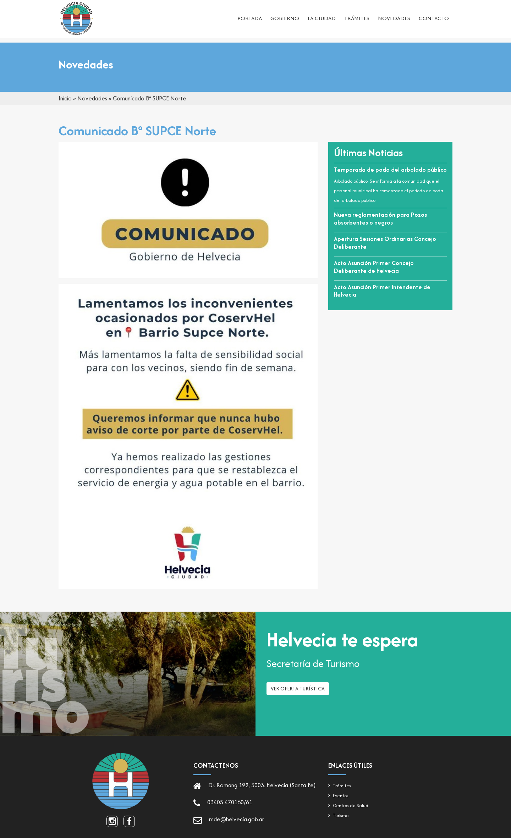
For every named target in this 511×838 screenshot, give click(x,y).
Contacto (434, 20)
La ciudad (322, 20)
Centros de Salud (350, 805)
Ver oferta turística (298, 691)
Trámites (356, 20)
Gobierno (284, 20)
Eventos (340, 795)
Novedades (394, 20)
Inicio (65, 98)
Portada (249, 20)
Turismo (340, 815)
